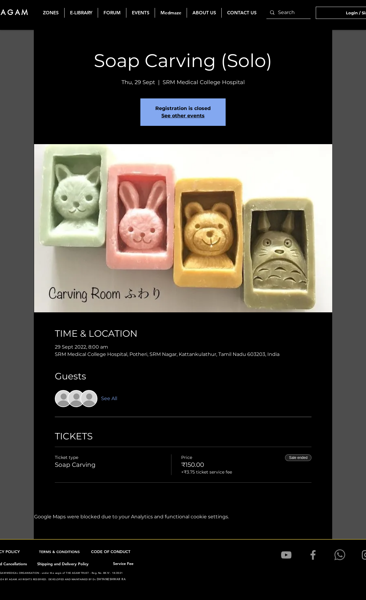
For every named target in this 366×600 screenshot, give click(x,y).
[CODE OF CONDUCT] (111, 551)
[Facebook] (313, 555)
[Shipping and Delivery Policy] (63, 564)
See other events (183, 116)
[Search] (288, 13)
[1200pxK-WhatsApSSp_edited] (339, 555)
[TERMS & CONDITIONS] (60, 551)
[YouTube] (286, 555)
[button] (140, 13)
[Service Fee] (123, 563)
